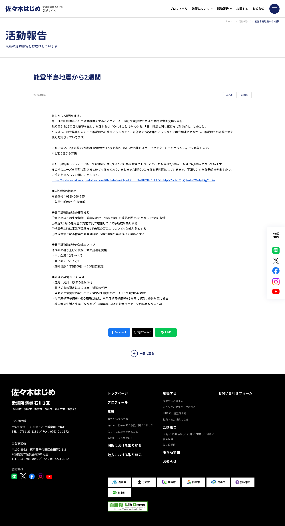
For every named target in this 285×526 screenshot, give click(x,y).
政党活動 (177, 434)
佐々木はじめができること (123, 431)
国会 (165, 434)
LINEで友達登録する (174, 413)
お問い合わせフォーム (235, 393)
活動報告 (243, 21)
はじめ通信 (169, 444)
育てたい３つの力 (118, 419)
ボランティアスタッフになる (179, 407)
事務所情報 (171, 452)
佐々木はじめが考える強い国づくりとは (130, 425)
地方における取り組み (125, 454)
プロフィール (178, 8)
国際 (208, 434)
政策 (111, 411)
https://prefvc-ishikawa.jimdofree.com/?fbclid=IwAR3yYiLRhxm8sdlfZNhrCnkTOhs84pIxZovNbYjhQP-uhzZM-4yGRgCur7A (133, 180)
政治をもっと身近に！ (120, 438)
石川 (189, 434)
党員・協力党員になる (175, 419)
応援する (242, 8)
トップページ (118, 393)
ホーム (228, 21)
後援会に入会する (173, 401)
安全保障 (168, 439)
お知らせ (258, 8)
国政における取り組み (125, 445)
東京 (198, 434)
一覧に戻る (142, 353)
